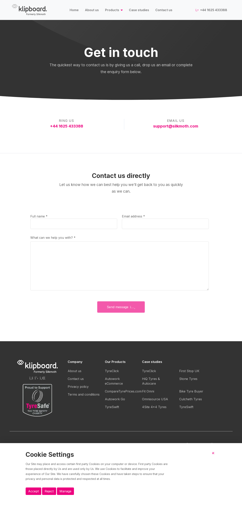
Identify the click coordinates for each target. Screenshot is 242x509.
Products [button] (112, 10)
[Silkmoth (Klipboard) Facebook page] (31, 378)
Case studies (139, 10)
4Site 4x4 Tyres (154, 407)
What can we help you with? (53, 238)
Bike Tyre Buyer (191, 391)
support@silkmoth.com (175, 126)
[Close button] (214, 456)
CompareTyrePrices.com (123, 391)
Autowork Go (115, 399)
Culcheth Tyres (190, 399)
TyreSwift (112, 407)
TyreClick (112, 371)
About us (92, 10)
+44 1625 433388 (211, 10)
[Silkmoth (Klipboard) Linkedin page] (42, 378)
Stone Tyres (188, 379)
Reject (49, 491)
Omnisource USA (155, 399)
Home (74, 10)
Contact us (163, 10)
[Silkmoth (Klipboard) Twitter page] (36, 378)
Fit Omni (148, 391)
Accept (33, 491)
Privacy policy (78, 387)
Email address (133, 216)
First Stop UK (189, 371)
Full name (39, 216)
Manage (65, 491)
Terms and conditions (84, 394)
